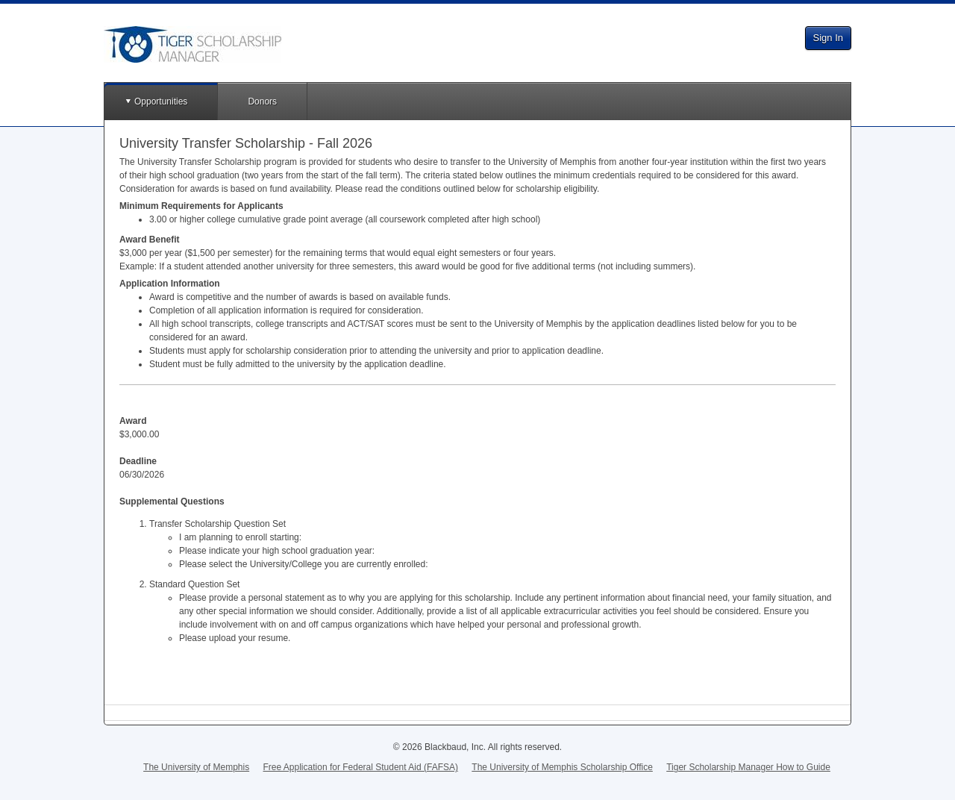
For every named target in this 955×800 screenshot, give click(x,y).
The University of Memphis (196, 767)
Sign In (828, 37)
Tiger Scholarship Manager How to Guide (748, 767)
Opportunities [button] (160, 101)
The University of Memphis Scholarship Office (562, 767)
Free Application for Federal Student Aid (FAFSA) (360, 767)
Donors (262, 101)
